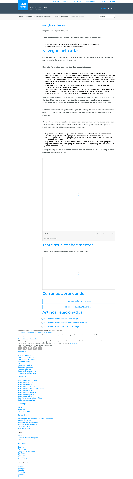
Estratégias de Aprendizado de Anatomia (35, 418)
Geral (20, 407)
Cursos (102, 8)
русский (20, 474)
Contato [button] (66, 1)
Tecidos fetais (24, 411)
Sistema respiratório (27, 392)
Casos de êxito (24, 426)
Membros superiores (27, 357)
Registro (21, 455)
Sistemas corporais (43, 16)
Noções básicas (24, 355)
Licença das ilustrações (28, 438)
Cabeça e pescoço (25, 367)
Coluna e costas (24, 361)
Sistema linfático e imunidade (31, 388)
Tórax (20, 363)
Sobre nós (22, 443)
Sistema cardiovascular (28, 386)
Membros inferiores (26, 359)
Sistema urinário (25, 396)
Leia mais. (21, 337)
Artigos (111, 8)
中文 (19, 476)
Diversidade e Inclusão (27, 339)
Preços (21, 436)
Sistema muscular (25, 382)
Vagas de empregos (26, 451)
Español (21, 470)
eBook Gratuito (24, 420)
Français (21, 472)
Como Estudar (24, 415)
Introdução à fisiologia (27, 380)
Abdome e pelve (25, 365)
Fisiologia (22, 377)
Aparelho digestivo (61, 16)
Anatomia (22, 351)
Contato (21, 453)
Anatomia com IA (25, 428)
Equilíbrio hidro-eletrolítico (30, 398)
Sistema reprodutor (26, 400)
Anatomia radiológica (27, 373)
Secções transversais (27, 371)
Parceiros (22, 449)
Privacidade (23, 459)
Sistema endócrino (26, 390)
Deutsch (21, 468)
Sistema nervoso (25, 384)
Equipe (21, 447)
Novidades (56, 1)
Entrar (103, 1)
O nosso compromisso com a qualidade (35, 333)
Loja (19, 440)
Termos (21, 457)
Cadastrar (112, 1)
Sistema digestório (26, 394)
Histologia (29, 16)
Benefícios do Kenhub (27, 424)
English (21, 466)
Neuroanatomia (24, 369)
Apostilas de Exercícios (28, 422)
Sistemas (22, 409)
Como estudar (77, 1)
